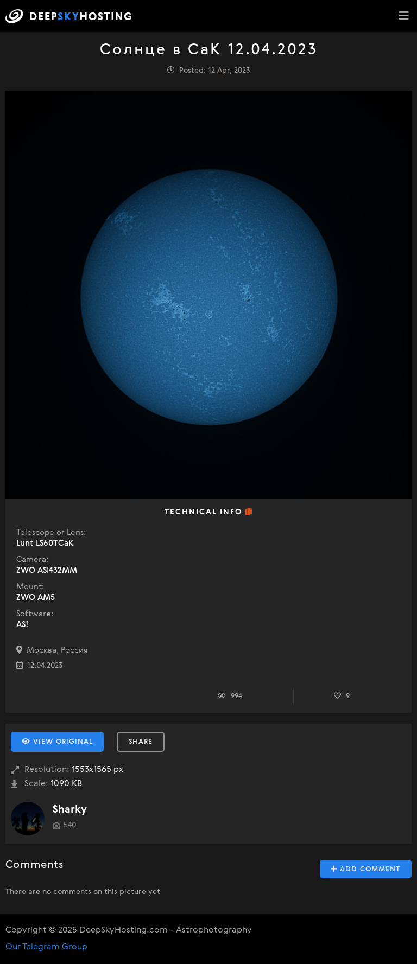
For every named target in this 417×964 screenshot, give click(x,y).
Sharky (70, 810)
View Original (57, 741)
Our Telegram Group (46, 947)
